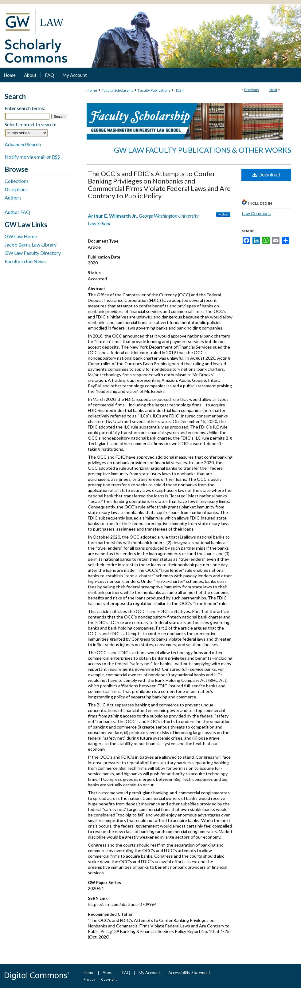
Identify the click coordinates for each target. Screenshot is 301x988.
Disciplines (16, 189)
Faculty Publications (154, 90)
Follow (223, 214)
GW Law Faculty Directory (33, 253)
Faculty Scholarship (117, 90)
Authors (13, 197)
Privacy (89, 979)
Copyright (109, 979)
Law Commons (256, 213)
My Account (149, 972)
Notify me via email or (32, 157)
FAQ (126, 972)
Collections (17, 181)
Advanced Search (23, 144)
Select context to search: (30, 124)
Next (273, 89)
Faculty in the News (25, 261)
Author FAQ (17, 212)
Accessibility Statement (189, 972)
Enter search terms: (25, 108)
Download (266, 174)
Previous (251, 89)
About (108, 972)
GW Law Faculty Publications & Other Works (202, 149)
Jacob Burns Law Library (31, 244)
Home (92, 90)
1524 (179, 90)
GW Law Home (21, 236)
